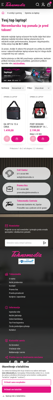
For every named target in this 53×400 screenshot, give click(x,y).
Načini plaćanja (15, 315)
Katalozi (12, 330)
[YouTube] (21, 362)
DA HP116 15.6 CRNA (11, 125)
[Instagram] (16, 362)
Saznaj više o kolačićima (15, 396)
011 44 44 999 (23, 174)
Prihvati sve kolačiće (12, 389)
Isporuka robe (14, 312)
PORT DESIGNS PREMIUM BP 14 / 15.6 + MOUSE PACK (39, 125)
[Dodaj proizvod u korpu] (17, 139)
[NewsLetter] (44, 243)
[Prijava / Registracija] (43, 4)
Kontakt (12, 286)
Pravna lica (13, 289)
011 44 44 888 (23, 189)
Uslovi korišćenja (16, 319)
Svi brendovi (14, 345)
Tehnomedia (15, 4)
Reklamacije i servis (17, 352)
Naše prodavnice (16, 282)
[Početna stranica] (3, 13)
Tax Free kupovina (16, 323)
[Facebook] (10, 362)
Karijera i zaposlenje (17, 297)
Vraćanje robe (14, 349)
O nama (12, 279)
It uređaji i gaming (14, 13)
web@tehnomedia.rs (25, 177)
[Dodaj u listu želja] (7, 139)
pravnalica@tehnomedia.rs (28, 192)
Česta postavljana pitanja (19, 326)
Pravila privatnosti (16, 293)
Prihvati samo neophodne (14, 382)
